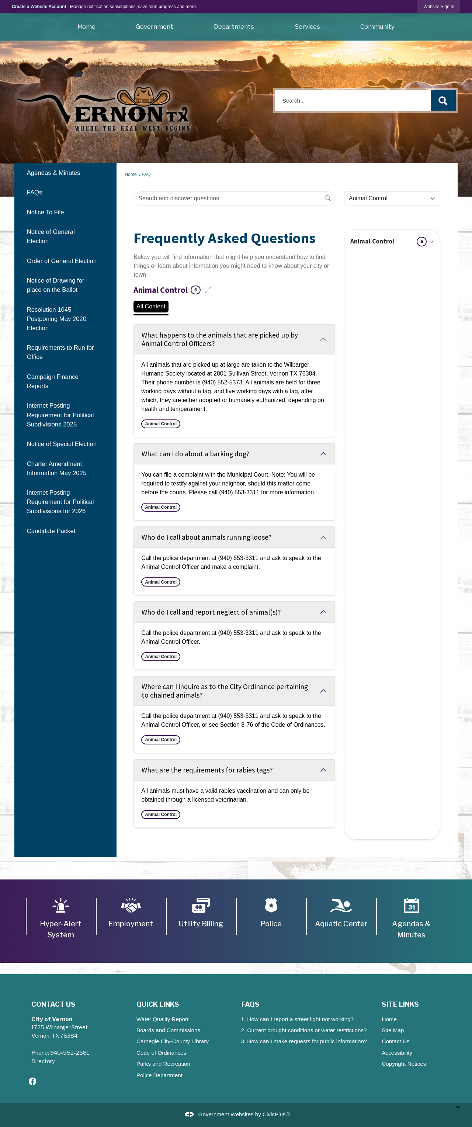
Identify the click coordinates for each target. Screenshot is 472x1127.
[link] (438, 6)
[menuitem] (65, 172)
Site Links (400, 1004)
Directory (43, 1061)
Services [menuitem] (307, 26)
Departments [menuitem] (234, 26)
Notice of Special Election (62, 443)
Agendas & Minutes (53, 172)
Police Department (159, 1075)
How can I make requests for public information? (307, 1041)
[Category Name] (392, 198)
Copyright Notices (404, 1064)
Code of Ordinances (161, 1053)
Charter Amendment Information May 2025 (57, 468)
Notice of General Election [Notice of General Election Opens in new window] (51, 236)
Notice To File (45, 212)
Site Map (393, 1030)
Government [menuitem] (154, 26)
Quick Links (157, 1004)
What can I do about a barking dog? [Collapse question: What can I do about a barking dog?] (195, 453)
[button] (443, 100)
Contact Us (395, 1041)
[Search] (327, 198)
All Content (150, 306)
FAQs (34, 192)
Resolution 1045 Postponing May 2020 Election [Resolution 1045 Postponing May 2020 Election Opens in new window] (57, 319)
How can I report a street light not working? (300, 1019)
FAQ (146, 174)
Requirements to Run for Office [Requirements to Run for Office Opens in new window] (60, 352)
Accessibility (397, 1053)
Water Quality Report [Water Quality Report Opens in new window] (162, 1019)
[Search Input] (234, 198)
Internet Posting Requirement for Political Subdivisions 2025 (60, 415)
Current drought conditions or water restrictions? (307, 1030)
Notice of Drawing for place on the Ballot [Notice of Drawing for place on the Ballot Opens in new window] (55, 285)
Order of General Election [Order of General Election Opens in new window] (62, 261)
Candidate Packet (51, 531)
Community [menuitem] (377, 26)
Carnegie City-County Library (172, 1041)
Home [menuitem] (86, 26)
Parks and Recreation (163, 1064)
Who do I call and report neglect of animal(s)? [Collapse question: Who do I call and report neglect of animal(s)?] (211, 612)
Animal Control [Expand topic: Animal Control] (388, 241)
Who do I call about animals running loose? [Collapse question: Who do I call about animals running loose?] (207, 537)
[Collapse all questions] (208, 290)
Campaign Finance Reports (53, 381)
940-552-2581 (69, 1052)
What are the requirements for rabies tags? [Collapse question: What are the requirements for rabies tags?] (207, 769)
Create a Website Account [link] (39, 6)
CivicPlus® (276, 1115)
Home (130, 174)
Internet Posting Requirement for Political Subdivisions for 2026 (60, 502)
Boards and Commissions (168, 1030)
